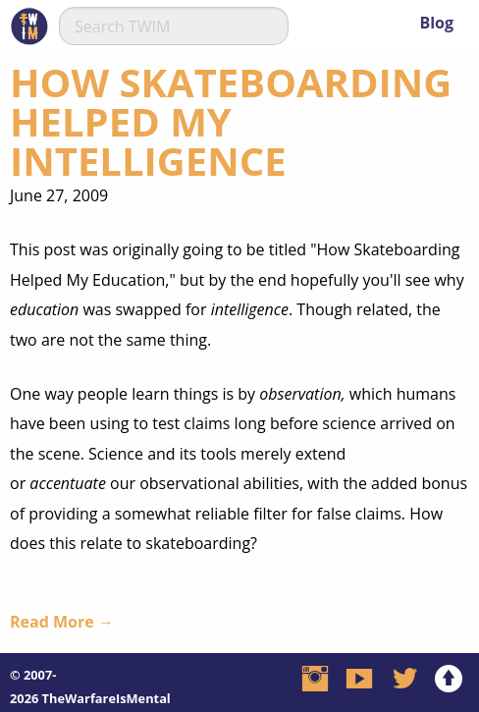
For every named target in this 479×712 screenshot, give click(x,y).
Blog (436, 22)
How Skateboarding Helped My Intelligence (231, 121)
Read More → (62, 621)
